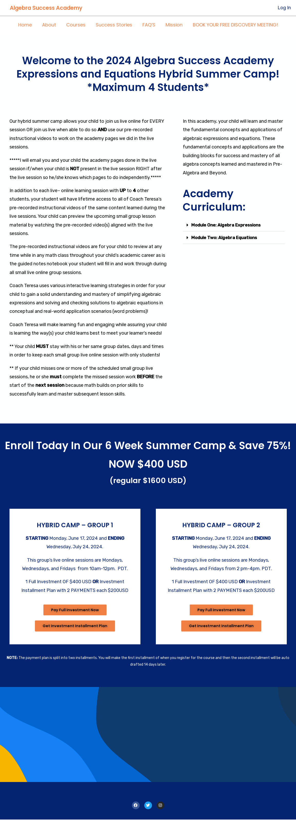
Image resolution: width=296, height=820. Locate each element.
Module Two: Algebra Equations (226, 237)
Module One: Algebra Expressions (228, 225)
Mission (172, 25)
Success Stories (114, 25)
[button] (233, 225)
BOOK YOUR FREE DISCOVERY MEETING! (232, 25)
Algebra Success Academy (46, 8)
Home (28, 25)
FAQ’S (147, 25)
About (51, 25)
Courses (77, 25)
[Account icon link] (284, 8)
